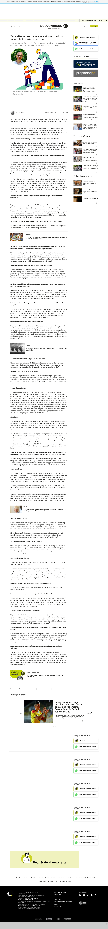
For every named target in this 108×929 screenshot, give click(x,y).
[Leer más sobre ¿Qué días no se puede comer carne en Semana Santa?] (90, 142)
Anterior (20, 713)
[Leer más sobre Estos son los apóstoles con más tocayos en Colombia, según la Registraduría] (90, 151)
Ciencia (28, 345)
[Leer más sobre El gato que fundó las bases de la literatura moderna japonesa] (90, 199)
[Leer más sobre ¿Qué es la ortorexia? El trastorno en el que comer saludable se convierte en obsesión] (16, 237)
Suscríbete (93, 26)
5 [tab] (57, 726)
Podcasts (48, 688)
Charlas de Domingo (33, 672)
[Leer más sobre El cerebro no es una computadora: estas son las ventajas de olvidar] (17, 348)
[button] (96, 94)
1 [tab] (50, 726)
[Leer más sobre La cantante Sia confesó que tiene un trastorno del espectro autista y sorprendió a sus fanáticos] (16, 509)
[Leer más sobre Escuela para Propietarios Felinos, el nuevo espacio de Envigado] (90, 191)
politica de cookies (84, 1)
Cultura (25, 506)
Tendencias (27, 234)
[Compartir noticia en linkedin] (67, 112)
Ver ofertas (76, 736)
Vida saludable (41, 688)
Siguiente (90, 713)
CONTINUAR (93, 2)
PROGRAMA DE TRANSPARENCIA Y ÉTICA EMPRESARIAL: (31, 904)
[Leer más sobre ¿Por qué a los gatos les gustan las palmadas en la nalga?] (90, 183)
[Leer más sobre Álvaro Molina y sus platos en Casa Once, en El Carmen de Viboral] (90, 108)
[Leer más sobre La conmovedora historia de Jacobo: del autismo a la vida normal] (18, 675)
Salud (27, 688)
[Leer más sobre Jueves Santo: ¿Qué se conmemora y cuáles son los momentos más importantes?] (90, 159)
